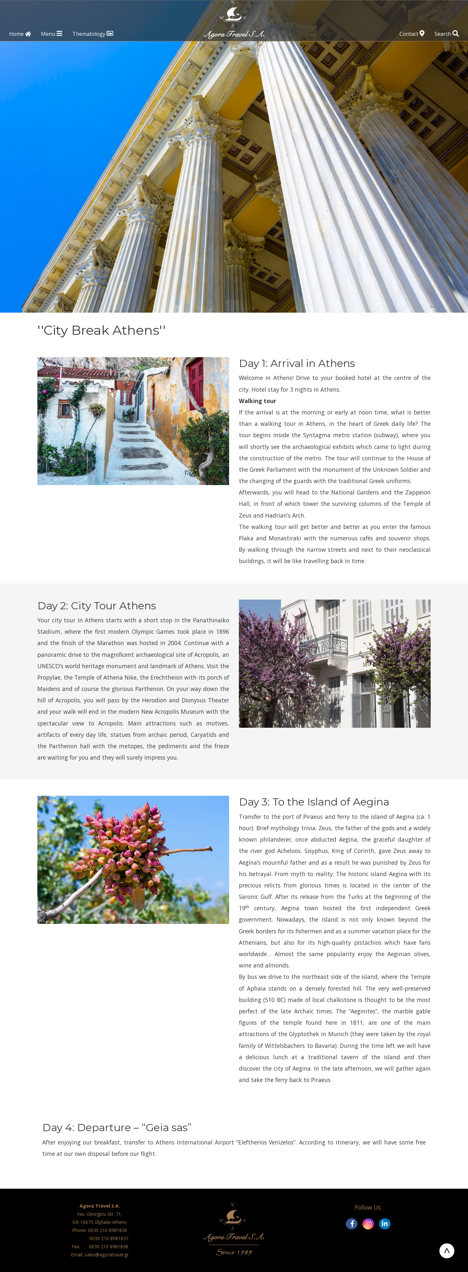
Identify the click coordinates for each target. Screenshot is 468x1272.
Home (20, 33)
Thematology (92, 33)
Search (446, 33)
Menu (51, 33)
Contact (411, 33)
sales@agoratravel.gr (106, 1255)
